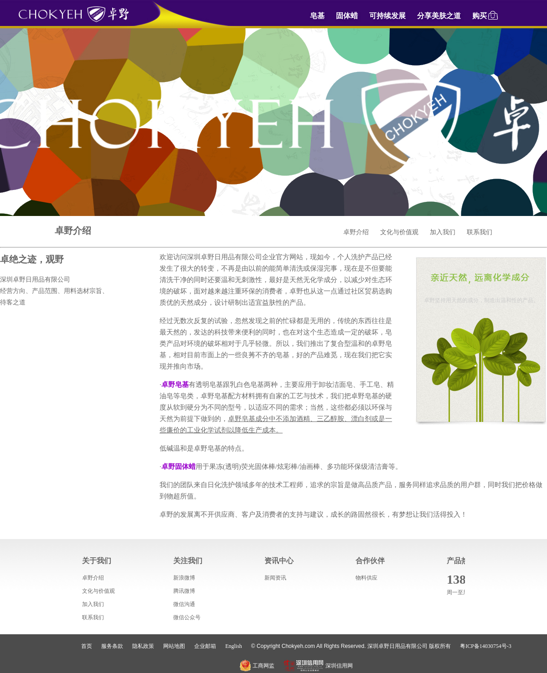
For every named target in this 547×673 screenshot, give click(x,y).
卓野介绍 (356, 232)
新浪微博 (184, 578)
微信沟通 (184, 604)
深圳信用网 (318, 666)
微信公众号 (187, 617)
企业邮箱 (205, 646)
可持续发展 (387, 16)
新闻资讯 (275, 578)
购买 (485, 14)
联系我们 (479, 232)
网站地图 (174, 646)
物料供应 (366, 578)
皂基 (317, 16)
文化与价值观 (399, 232)
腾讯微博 (184, 591)
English (233, 646)
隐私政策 (143, 646)
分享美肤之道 (439, 16)
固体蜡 (347, 16)
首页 (86, 646)
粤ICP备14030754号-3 (485, 646)
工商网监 (257, 666)
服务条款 (112, 646)
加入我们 (442, 232)
